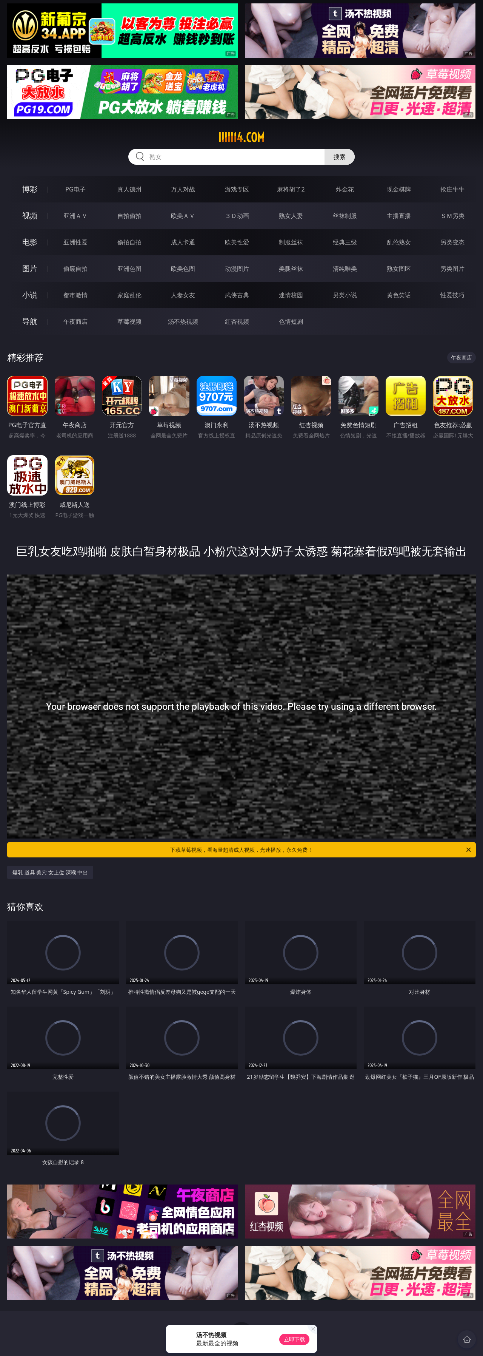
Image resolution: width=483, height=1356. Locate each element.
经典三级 (345, 242)
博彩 (29, 189)
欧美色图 (183, 268)
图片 (29, 268)
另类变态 (452, 242)
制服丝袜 (291, 242)
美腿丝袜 (291, 268)
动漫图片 (237, 268)
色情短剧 (291, 321)
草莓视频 (129, 321)
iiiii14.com (241, 137)
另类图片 (452, 268)
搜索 (340, 157)
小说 (29, 295)
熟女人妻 (291, 216)
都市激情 (75, 295)
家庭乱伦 (129, 295)
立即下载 (294, 1339)
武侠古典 (237, 295)
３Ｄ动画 (237, 216)
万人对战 (183, 189)
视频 (29, 215)
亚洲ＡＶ (75, 216)
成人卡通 (183, 242)
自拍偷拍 (129, 216)
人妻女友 (183, 295)
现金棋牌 (399, 189)
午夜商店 (75, 321)
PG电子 (75, 189)
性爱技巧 (452, 295)
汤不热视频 (183, 321)
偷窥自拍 (75, 268)
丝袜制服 (345, 216)
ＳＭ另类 (452, 216)
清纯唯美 (345, 268)
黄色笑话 (399, 295)
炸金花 (345, 189)
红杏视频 (237, 321)
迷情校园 (291, 295)
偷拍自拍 (129, 242)
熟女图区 (399, 268)
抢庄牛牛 (452, 189)
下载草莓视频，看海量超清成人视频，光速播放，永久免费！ (321, 849)
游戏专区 (237, 189)
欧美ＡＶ (183, 216)
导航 (29, 321)
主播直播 (399, 216)
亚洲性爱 (75, 242)
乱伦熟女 (399, 242)
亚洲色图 (129, 268)
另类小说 (345, 295)
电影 (29, 242)
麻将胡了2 (291, 189)
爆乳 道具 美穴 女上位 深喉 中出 (50, 872)
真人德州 (129, 189)
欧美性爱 (237, 242)
